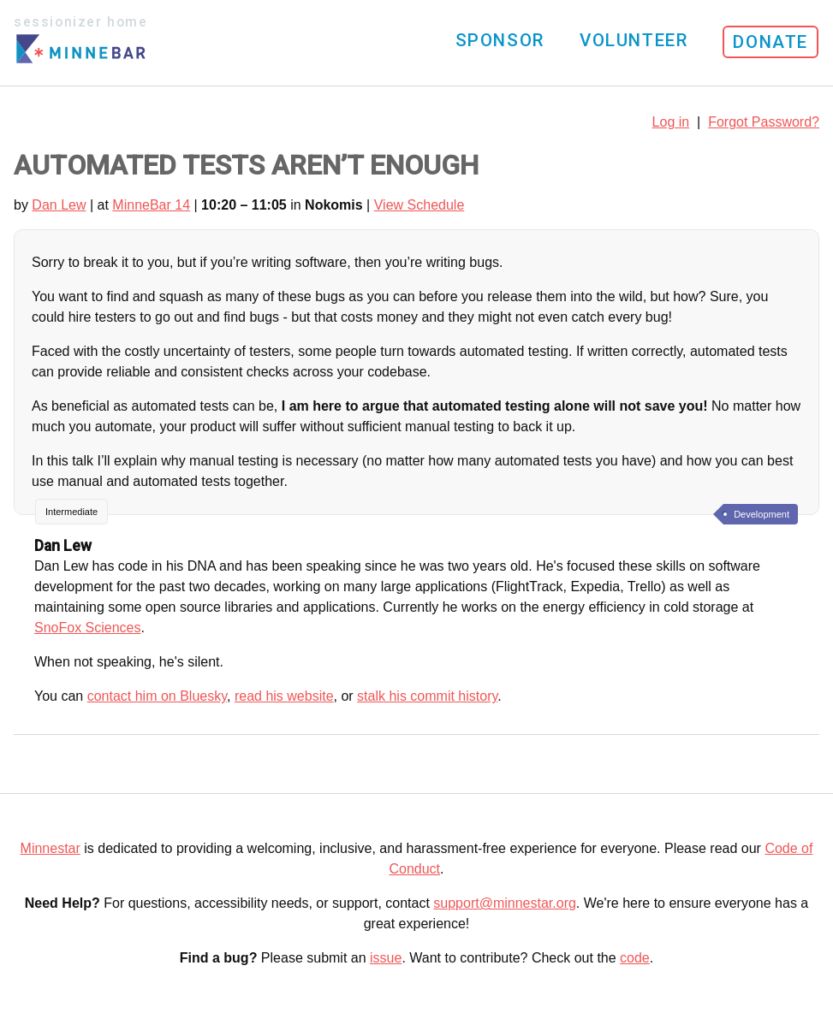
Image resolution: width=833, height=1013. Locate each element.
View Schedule (419, 205)
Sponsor (499, 40)
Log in (671, 122)
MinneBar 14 (151, 205)
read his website (284, 696)
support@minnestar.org (504, 903)
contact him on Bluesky (157, 696)
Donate (770, 42)
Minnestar (50, 848)
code (635, 958)
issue (386, 958)
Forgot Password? (763, 122)
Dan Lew (59, 205)
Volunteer (633, 40)
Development (761, 514)
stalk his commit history (427, 696)
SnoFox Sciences (87, 627)
